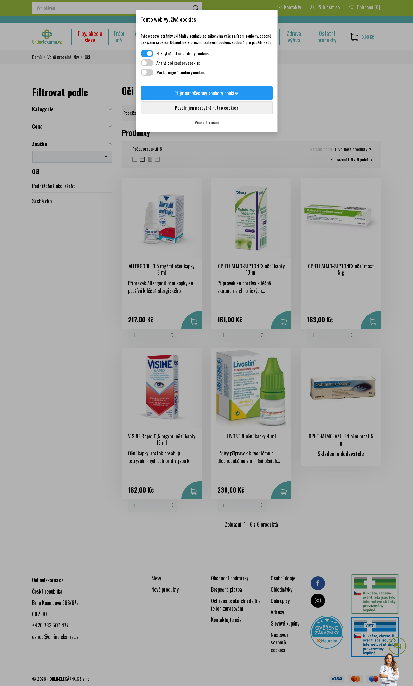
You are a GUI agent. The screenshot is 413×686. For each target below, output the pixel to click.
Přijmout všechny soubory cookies (206, 93)
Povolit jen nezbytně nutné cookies (206, 107)
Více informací (207, 122)
